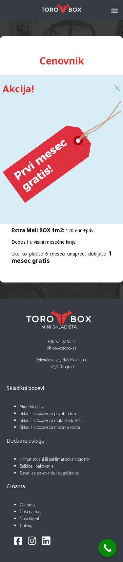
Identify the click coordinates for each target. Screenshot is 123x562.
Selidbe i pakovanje (36, 466)
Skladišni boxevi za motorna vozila (50, 427)
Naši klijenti (30, 519)
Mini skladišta (32, 407)
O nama (27, 505)
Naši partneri (31, 512)
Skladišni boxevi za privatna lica (48, 414)
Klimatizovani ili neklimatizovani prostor (55, 459)
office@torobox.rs (61, 348)
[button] (114, 10)
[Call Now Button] (107, 548)
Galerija (26, 526)
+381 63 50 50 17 (61, 341)
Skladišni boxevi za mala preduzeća (51, 421)
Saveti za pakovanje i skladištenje (49, 473)
